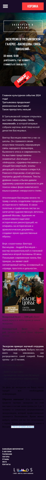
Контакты (6, 464)
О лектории (6, 451)
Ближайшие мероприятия (12, 449)
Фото (4, 462)
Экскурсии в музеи (23, 26)
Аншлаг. (23, 79)
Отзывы (5, 459)
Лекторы (5, 457)
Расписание (7, 454)
